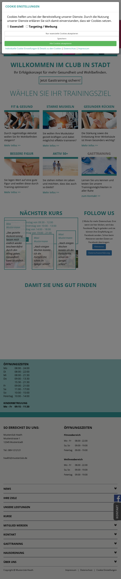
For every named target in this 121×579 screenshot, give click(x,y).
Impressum (83, 48)
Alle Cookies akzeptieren (61, 43)
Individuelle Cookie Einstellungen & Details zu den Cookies (33, 48)
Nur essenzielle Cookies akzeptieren (62, 33)
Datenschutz (70, 48)
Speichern (61, 38)
